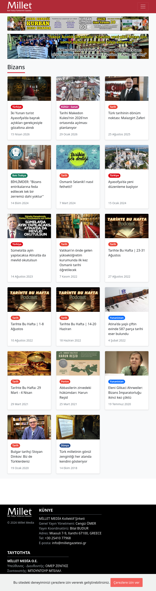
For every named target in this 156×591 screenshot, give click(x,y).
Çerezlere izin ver (127, 582)
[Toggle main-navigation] (143, 6)
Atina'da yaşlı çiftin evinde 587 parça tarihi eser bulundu (125, 329)
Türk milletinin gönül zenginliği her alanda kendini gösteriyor (75, 456)
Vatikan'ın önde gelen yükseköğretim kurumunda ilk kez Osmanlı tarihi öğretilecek (76, 260)
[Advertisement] (78, 491)
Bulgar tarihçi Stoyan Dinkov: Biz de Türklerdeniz (26, 456)
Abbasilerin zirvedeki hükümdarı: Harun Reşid (75, 392)
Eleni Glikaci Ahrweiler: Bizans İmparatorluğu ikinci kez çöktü (125, 392)
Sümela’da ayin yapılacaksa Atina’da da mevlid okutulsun (28, 255)
